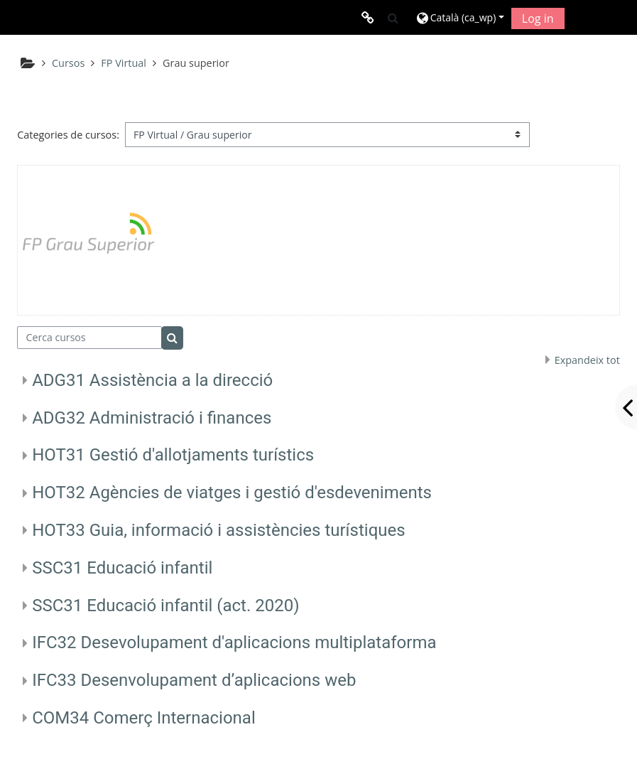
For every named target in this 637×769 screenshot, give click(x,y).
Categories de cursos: (68, 134)
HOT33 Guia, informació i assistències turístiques (218, 530)
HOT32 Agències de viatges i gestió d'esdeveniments (232, 492)
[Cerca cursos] (89, 337)
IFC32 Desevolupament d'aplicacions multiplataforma (234, 642)
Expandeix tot (587, 360)
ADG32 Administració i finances (151, 418)
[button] (393, 17)
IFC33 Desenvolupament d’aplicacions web (194, 680)
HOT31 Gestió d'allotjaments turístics (173, 455)
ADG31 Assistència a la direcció (152, 380)
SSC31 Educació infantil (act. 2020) (165, 605)
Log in (538, 18)
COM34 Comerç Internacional (144, 718)
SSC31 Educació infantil (122, 568)
